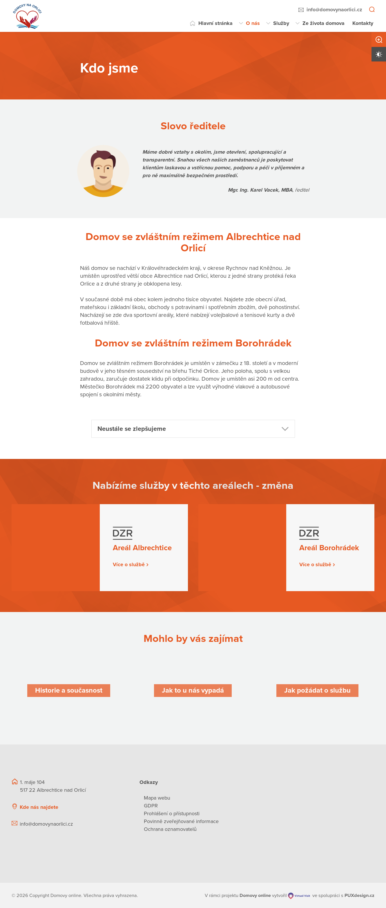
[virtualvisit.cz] (299, 895)
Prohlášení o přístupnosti (172, 813)
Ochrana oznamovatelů (170, 829)
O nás (253, 23)
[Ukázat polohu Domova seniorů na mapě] (105, 807)
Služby (281, 23)
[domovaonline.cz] (255, 895)
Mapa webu (157, 798)
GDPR (151, 805)
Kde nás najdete (39, 807)
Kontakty (362, 23)
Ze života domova (323, 23)
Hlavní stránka (215, 23)
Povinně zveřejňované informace (181, 821)
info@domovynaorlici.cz (334, 9)
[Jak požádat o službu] (317, 690)
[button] (193, 428)
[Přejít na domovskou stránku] (28, 16)
